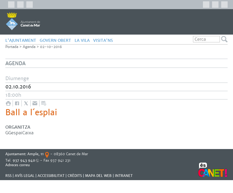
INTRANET (124, 175)
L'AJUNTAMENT (20, 40)
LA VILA (82, 40)
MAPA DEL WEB (98, 175)
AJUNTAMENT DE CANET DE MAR (23, 21)
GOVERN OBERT (55, 40)
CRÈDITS (75, 175)
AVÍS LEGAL (24, 175)
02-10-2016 (51, 46)
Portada (11, 46)
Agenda (29, 46)
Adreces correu (18, 165)
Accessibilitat (51, 175)
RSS (8, 175)
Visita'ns (103, 40)
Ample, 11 (35, 154)
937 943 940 (24, 160)
